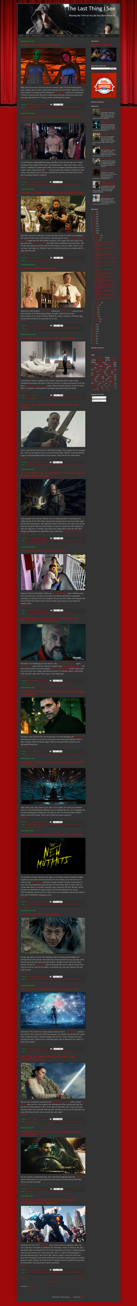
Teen (100, 376)
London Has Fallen (39, 243)
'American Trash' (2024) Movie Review (107, 134)
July (95, 307)
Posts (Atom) (31, 1286)
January (96, 321)
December (97, 235)
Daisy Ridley (44, 540)
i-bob (71, 1297)
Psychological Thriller (65, 397)
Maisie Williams (59, 904)
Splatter (99, 378)
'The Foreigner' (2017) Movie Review (40, 914)
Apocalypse (94, 385)
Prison (72, 184)
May (95, 312)
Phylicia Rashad (63, 683)
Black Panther (38, 824)
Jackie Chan (39, 979)
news (80, 107)
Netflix (62, 464)
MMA (92, 390)
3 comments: (44, 751)
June (95, 309)
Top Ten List (100, 380)
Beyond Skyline (26, 666)
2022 (94, 221)
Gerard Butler (74, 238)
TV (53, 36)
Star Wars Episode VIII (32, 1123)
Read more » (24, 99)
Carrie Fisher (37, 540)
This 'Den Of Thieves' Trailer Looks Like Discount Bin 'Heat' (52, 192)
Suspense (110, 383)
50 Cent (27, 260)
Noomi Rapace (71, 464)
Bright (30, 464)
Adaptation (112, 368)
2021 (94, 223)
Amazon (27, 683)
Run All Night (40, 965)
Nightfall (106, 390)
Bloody (101, 385)
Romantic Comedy (95, 386)
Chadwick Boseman (47, 824)
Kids (107, 385)
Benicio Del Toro (29, 540)
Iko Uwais (49, 1051)
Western (93, 376)
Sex (104, 386)
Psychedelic (111, 388)
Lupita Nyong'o (74, 824)
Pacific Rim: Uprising (55, 1272)
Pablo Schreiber (68, 260)
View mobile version (53, 1282)
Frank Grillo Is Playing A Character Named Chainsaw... (103, 273)
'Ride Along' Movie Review (108, 159)
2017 (94, 233)
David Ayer (34, 464)
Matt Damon (52, 328)
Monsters (38, 1272)
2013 (94, 331)
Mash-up (101, 390)
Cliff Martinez (32, 979)
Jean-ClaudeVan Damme (60, 669)
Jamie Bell (62, 753)
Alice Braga (28, 904)
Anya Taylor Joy (35, 904)
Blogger (82, 1297)
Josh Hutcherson (59, 107)
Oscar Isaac (69, 328)
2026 (94, 212)
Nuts (105, 378)
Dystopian (102, 375)
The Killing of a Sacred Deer (35, 386)
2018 (94, 230)
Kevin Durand (67, 107)
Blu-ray (108, 371)
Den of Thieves (37, 260)
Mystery (112, 378)
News (27, 36)
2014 (94, 329)
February (97, 319)
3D (96, 390)
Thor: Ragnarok (37, 882)
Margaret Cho (56, 464)
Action (75, 36)
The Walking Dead (99, 373)
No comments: (45, 104)
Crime (105, 366)
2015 (94, 326)
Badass (31, 1051)
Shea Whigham (58, 1191)
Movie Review (74, 107)
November (97, 237)
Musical (100, 381)
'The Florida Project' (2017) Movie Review (43, 550)
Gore (103, 383)
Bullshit (96, 383)
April (95, 314)
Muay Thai (65, 184)
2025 (94, 214)
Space (93, 381)
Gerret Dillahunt (43, 1191)
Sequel (109, 373)
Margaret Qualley (69, 753)
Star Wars (27, 542)
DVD (103, 369)
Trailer (76, 184)
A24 (46, 170)
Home (21, 36)
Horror (82, 36)
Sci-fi (77, 540)
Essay (104, 388)
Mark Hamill (62, 540)
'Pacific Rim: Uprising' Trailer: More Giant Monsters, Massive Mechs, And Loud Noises (48, 1201)
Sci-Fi (89, 36)
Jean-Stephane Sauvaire (45, 184)
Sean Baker (56, 612)
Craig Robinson (47, 107)
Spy (113, 376)
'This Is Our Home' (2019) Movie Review (108, 170)
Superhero (73, 904)
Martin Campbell (52, 979)
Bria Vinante (31, 612)
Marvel (28, 826)
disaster (114, 381)
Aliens (93, 378)
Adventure (111, 375)
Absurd (107, 381)
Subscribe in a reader (97, 350)
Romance (110, 380)
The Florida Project (59, 593)
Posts (94, 397)
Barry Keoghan (31, 397)
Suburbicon (24, 329)
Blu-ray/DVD (61, 36)
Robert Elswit (76, 328)
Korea (101, 371)
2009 (94, 341)
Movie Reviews (37, 36)
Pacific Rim (44, 1245)
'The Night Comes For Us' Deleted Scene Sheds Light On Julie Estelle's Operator (108, 183)
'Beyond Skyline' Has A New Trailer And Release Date (49, 989)
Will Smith (81, 464)
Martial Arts (59, 184)
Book (115, 373)
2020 (94, 226)
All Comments (96, 400)
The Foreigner (78, 979)
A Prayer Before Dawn (30, 184)
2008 (94, 343)
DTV (115, 371)
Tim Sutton (80, 753)
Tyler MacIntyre (32, 108)
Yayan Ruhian (73, 1051)
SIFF (92, 364)
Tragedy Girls (60, 92)
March (96, 316)
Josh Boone (52, 904)
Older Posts (81, 1278)
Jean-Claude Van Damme (36, 683)
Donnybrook (32, 753)
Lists (69, 36)
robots (62, 1272)
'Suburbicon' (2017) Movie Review (39, 268)
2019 (94, 228)
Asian (110, 364)
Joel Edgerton (49, 464)
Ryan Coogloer (37, 826)
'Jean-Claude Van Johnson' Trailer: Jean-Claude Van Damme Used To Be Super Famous (49, 619)
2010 (94, 338)
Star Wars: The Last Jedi (72, 531)
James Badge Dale (54, 753)
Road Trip (93, 388)
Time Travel (111, 386)
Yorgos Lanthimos (32, 399)
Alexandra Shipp (29, 107)
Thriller (26, 399)
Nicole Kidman (56, 397)
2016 (94, 324)
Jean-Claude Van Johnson (71, 666)
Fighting (41, 753)
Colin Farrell (38, 397)
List (92, 368)
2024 (94, 216)
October (96, 240)
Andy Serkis (32, 824)
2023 (94, 219)
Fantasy (40, 464)
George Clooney (66, 311)
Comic (54, 824)
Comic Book (59, 824)
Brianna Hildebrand (38, 107)
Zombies (96, 369)
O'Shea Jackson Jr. (59, 260)
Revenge (93, 371)
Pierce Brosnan (71, 979)
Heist (49, 260)
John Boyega (50, 540)
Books (103, 36)
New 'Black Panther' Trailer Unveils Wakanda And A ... (103, 277)
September (97, 302)
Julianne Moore (45, 328)
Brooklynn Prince (38, 612)
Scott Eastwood (78, 1272)
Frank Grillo (78, 737)
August (96, 305)
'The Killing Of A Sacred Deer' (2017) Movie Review (48, 338)
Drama (37, 753)
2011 (94, 336)
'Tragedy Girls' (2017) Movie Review (40, 45)
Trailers (47, 36)
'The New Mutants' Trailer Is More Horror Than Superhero (51, 834)
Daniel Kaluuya (66, 824)
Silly (92, 380)
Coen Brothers (45, 311)
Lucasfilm (56, 540)
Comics (96, 36)
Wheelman (68, 1191)
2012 (94, 333)
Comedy (109, 362)
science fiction (62, 1051)
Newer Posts (24, 1278)
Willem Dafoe (73, 612)
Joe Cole (54, 184)
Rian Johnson (72, 540)
